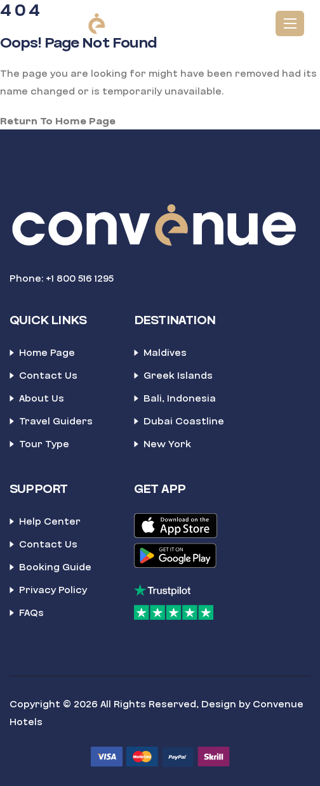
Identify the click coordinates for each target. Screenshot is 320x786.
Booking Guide (55, 567)
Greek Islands (178, 376)
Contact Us (48, 376)
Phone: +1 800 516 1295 (62, 278)
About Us (41, 398)
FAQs (31, 613)
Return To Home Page (58, 121)
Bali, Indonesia (179, 398)
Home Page (47, 353)
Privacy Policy (53, 590)
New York (167, 444)
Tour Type (44, 444)
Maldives (165, 353)
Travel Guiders (56, 421)
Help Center (50, 521)
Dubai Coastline (183, 421)
